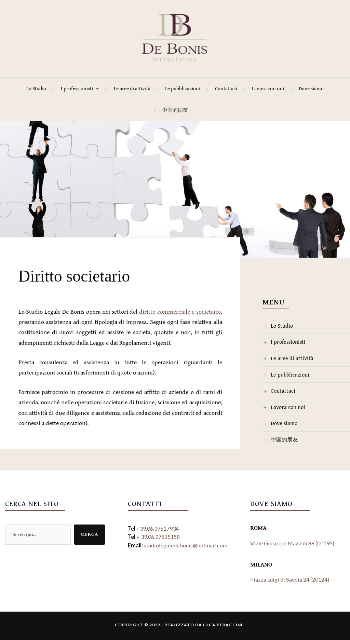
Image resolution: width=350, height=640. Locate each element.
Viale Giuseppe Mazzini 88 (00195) (292, 543)
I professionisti (77, 88)
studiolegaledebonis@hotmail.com (185, 545)
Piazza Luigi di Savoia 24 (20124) (289, 579)
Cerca (89, 534)
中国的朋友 (175, 110)
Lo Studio (36, 88)
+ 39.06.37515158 (158, 536)
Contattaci (226, 88)
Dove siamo (311, 88)
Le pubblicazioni (182, 88)
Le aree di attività (132, 88)
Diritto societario (100, 273)
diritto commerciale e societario (180, 311)
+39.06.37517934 (157, 528)
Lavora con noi (268, 88)
